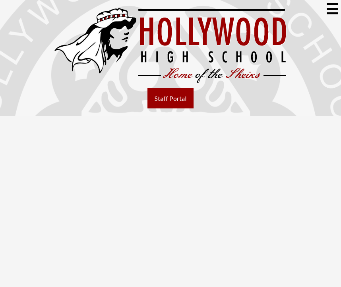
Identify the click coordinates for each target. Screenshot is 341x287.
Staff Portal (170, 98)
